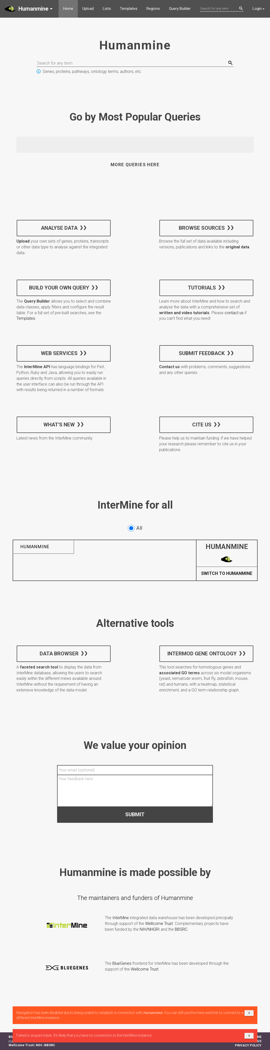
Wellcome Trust (159, 923)
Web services (59, 353)
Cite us (201, 425)
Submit (134, 814)
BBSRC (181, 929)
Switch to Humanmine (226, 573)
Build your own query (59, 288)
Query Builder (180, 8)
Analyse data (59, 228)
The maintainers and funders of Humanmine (135, 897)
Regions (153, 8)
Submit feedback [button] (202, 353)
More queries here (135, 164)
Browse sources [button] (202, 228)
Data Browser (59, 653)
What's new (59, 425)
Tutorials (202, 288)
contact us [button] (234, 312)
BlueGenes (121, 963)
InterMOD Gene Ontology (202, 653)
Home (68, 8)
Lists (107, 8)
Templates (128, 8)
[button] (29, 9)
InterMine (120, 917)
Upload (88, 8)
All (135, 528)
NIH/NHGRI (150, 929)
